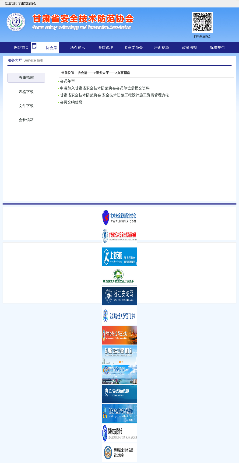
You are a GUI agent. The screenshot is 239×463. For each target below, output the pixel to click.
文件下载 (26, 106)
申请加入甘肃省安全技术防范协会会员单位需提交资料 (105, 88)
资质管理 (105, 47)
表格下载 (26, 92)
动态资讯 (77, 47)
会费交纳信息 (71, 102)
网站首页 (21, 47)
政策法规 (189, 47)
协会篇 (44, 48)
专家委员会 (133, 47)
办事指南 (26, 78)
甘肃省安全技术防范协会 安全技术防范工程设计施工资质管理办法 (114, 95)
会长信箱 (26, 120)
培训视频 (161, 47)
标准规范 (217, 47)
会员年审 (67, 81)
